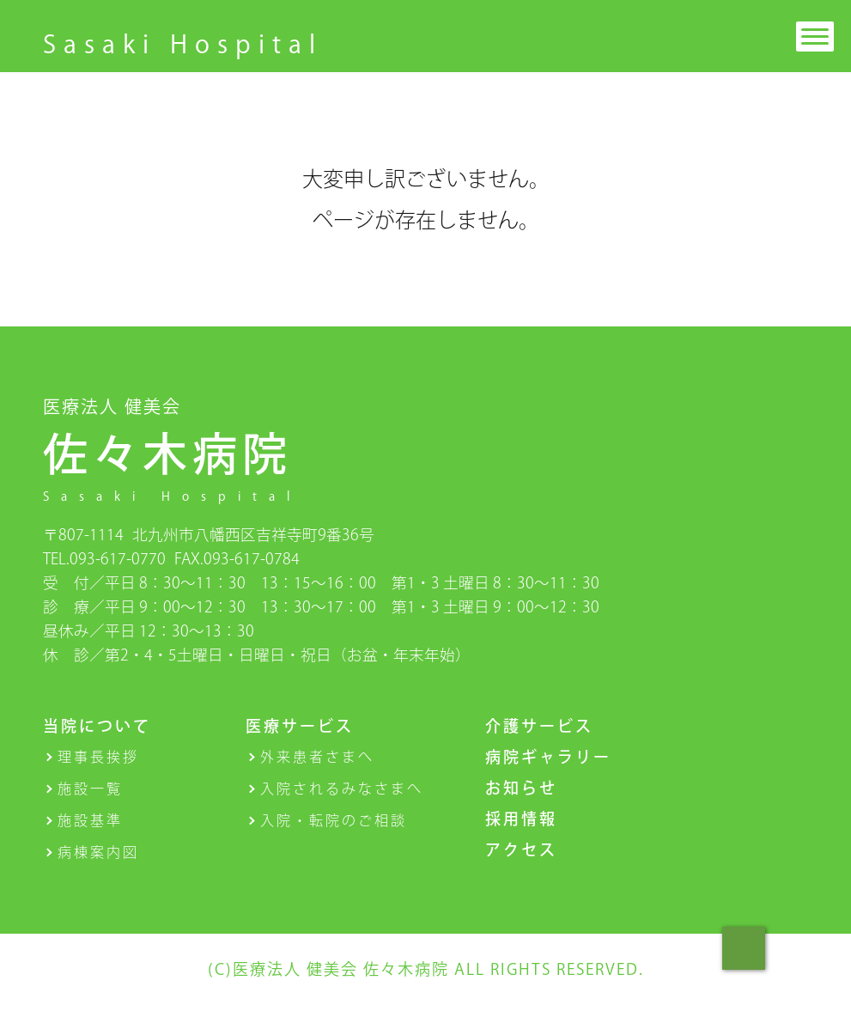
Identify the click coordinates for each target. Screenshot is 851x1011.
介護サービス (539, 726)
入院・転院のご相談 (333, 820)
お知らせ (521, 787)
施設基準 (90, 820)
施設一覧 (90, 788)
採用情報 (521, 818)
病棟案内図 (98, 852)
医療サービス (300, 726)
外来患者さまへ (317, 757)
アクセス (521, 849)
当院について (97, 726)
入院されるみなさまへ (341, 788)
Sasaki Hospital (183, 44)
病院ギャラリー (548, 756)
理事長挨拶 (98, 757)
